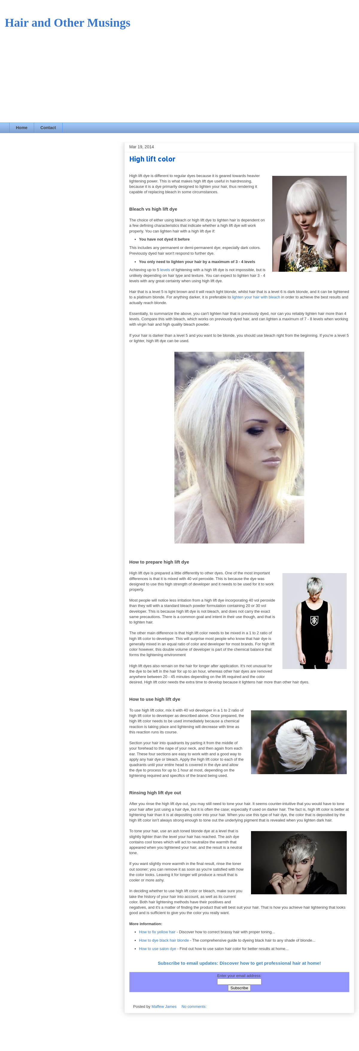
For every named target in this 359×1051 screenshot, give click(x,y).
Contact (48, 127)
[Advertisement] (179, 78)
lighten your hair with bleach (256, 297)
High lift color (152, 159)
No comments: (194, 1006)
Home (22, 127)
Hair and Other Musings (67, 22)
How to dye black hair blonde (164, 940)
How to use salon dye (157, 948)
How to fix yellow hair (157, 932)
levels (165, 270)
